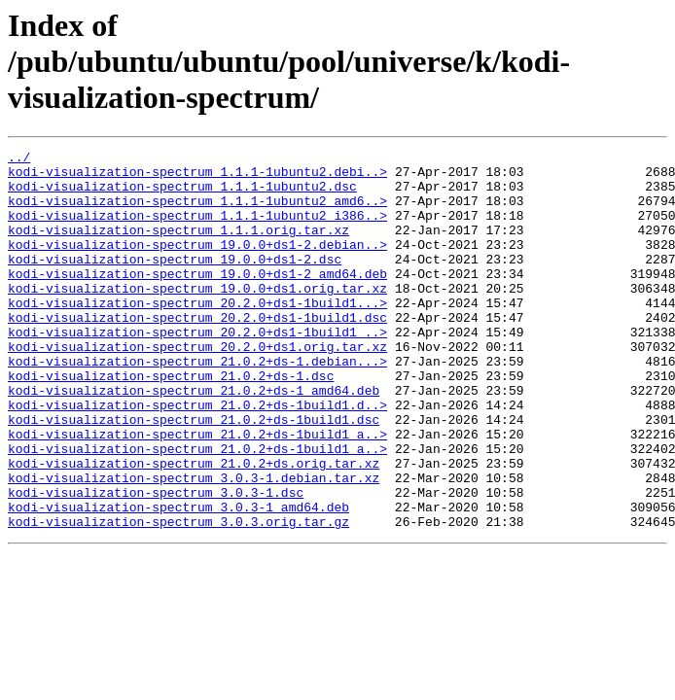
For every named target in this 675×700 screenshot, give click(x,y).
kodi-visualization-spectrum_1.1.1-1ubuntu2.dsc (182, 194)
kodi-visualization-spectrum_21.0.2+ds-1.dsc (171, 422)
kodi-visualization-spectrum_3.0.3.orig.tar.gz (178, 597)
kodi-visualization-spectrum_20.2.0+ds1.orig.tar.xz (197, 387)
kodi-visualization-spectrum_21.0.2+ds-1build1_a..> (197, 492)
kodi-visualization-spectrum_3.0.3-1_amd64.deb (178, 579)
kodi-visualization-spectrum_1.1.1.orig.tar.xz (178, 247)
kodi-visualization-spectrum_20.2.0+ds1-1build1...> (197, 334)
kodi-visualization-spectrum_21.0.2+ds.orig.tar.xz (193, 527)
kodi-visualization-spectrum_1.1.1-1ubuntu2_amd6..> (197, 212)
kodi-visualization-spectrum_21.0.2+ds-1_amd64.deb (193, 439)
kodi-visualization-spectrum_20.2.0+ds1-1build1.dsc (197, 352)
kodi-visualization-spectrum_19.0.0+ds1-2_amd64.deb (197, 299)
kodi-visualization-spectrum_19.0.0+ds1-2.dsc (174, 282)
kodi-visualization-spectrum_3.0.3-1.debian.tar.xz (193, 544)
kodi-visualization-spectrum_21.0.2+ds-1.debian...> (197, 404)
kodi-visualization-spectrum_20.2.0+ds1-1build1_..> (197, 369)
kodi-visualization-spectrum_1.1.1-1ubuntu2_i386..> (197, 229)
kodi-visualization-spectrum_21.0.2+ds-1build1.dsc (193, 474)
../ (19, 159)
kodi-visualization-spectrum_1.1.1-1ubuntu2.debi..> (197, 177)
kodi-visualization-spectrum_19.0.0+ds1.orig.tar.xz (197, 317)
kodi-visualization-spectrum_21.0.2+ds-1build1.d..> (197, 457)
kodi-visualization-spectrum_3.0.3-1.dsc (155, 562)
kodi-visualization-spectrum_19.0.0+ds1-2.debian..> (197, 264)
